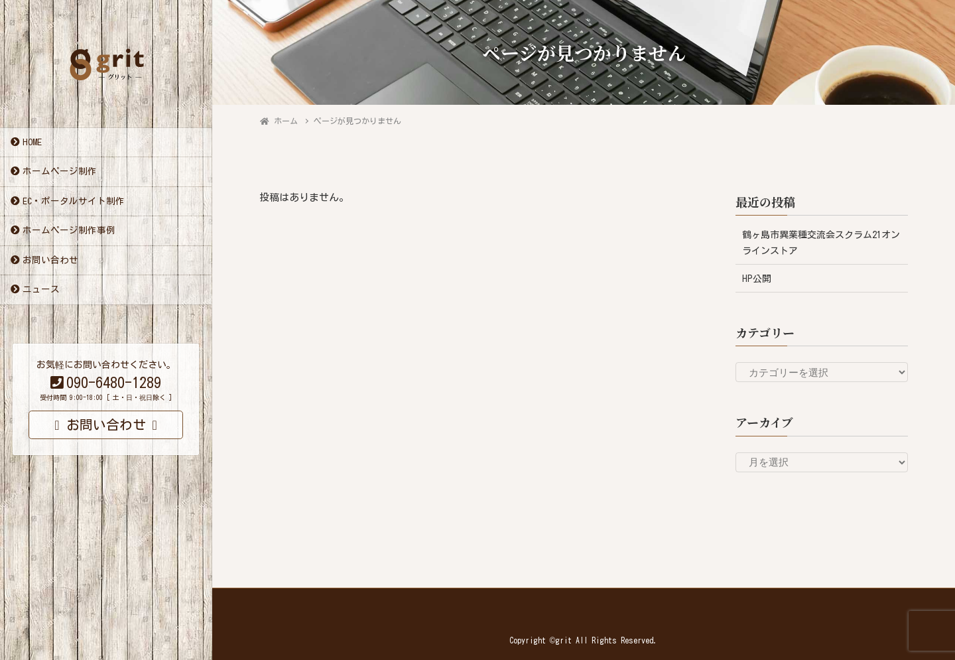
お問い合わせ (50, 260)
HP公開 (756, 278)
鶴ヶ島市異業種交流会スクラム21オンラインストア (821, 242)
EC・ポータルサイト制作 (74, 201)
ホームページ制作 (60, 171)
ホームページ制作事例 (69, 230)
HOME (32, 142)
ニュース (41, 290)
